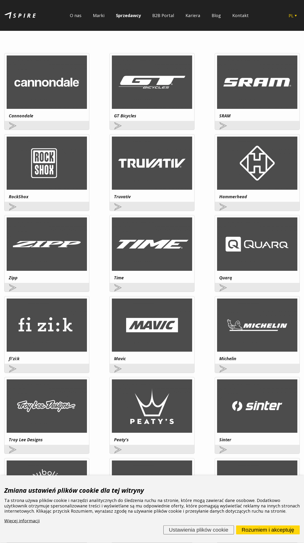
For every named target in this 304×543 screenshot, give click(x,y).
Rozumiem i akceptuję (268, 530)
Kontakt (240, 15)
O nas (75, 15)
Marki (98, 15)
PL (291, 15)
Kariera (192, 15)
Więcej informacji (56, 425)
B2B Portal (163, 15)
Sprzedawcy (128, 15)
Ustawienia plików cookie (198, 530)
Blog (216, 15)
